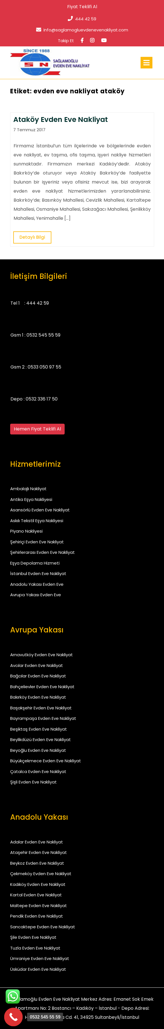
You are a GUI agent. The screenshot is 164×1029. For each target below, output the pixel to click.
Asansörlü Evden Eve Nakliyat (40, 510)
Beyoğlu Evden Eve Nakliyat (38, 750)
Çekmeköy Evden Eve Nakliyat (40, 874)
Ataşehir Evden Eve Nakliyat (38, 852)
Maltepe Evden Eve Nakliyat (38, 906)
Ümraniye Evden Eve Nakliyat (39, 958)
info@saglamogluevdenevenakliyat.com (82, 30)
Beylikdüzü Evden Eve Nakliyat (40, 739)
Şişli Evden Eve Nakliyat (33, 782)
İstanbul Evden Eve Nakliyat (38, 573)
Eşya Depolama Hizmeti (35, 563)
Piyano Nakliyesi (26, 531)
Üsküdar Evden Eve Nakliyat (38, 969)
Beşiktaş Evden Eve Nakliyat (38, 729)
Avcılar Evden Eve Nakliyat (36, 665)
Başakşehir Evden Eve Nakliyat (41, 708)
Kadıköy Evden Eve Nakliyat (37, 884)
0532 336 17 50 (42, 399)
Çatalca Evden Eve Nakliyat (38, 771)
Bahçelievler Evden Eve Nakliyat (42, 687)
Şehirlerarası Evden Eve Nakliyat (42, 552)
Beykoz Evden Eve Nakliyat (37, 863)
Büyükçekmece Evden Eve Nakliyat (45, 761)
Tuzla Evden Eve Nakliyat (35, 948)
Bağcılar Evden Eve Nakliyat (38, 676)
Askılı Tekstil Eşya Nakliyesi (36, 521)
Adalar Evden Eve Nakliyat (36, 842)
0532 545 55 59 (43, 335)
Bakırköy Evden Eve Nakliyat (38, 697)
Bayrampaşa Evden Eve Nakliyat (43, 718)
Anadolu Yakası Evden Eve (37, 584)
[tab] (146, 62)
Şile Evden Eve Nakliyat (33, 937)
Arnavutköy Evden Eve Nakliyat (41, 655)
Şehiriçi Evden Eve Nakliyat (37, 542)
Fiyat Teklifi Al (82, 6)
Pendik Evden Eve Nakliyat (36, 916)
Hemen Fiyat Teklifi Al (37, 429)
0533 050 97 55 (44, 367)
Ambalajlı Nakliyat (28, 489)
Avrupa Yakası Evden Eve (35, 595)
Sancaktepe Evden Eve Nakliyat (42, 927)
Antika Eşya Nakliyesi (31, 499)
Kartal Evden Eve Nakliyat (36, 895)
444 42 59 (82, 19)
